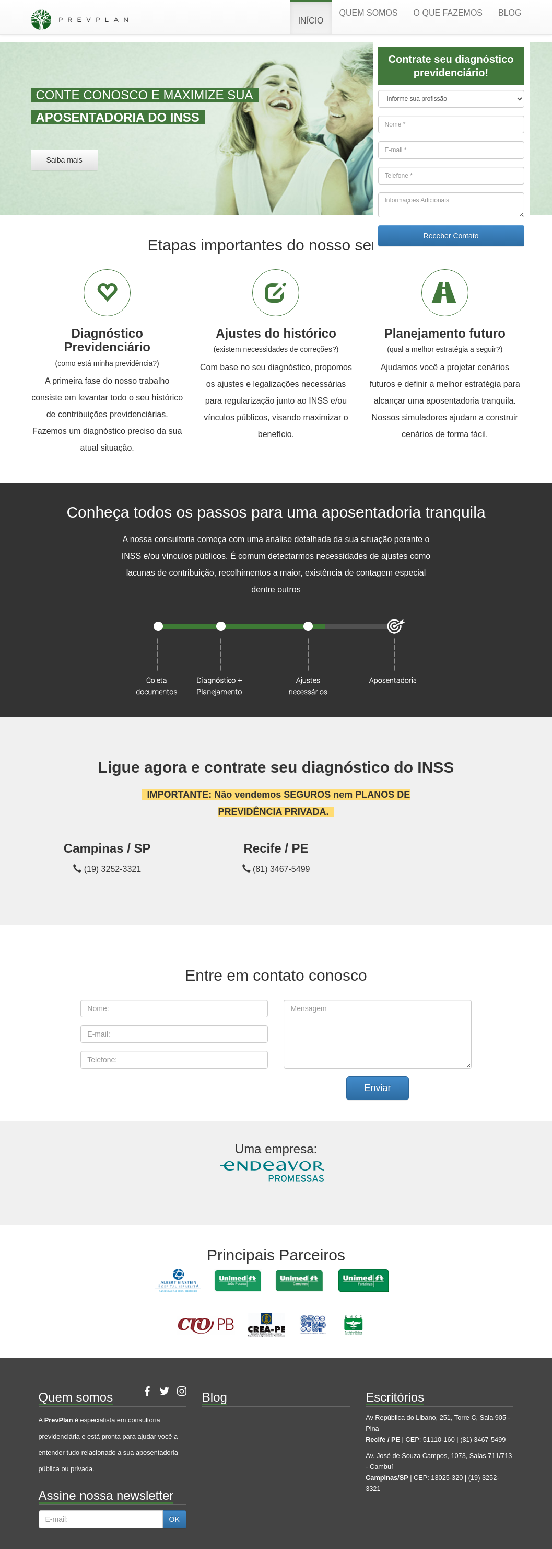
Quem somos (368, 12)
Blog (509, 12)
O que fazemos (448, 12)
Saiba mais (64, 160)
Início (311, 20)
